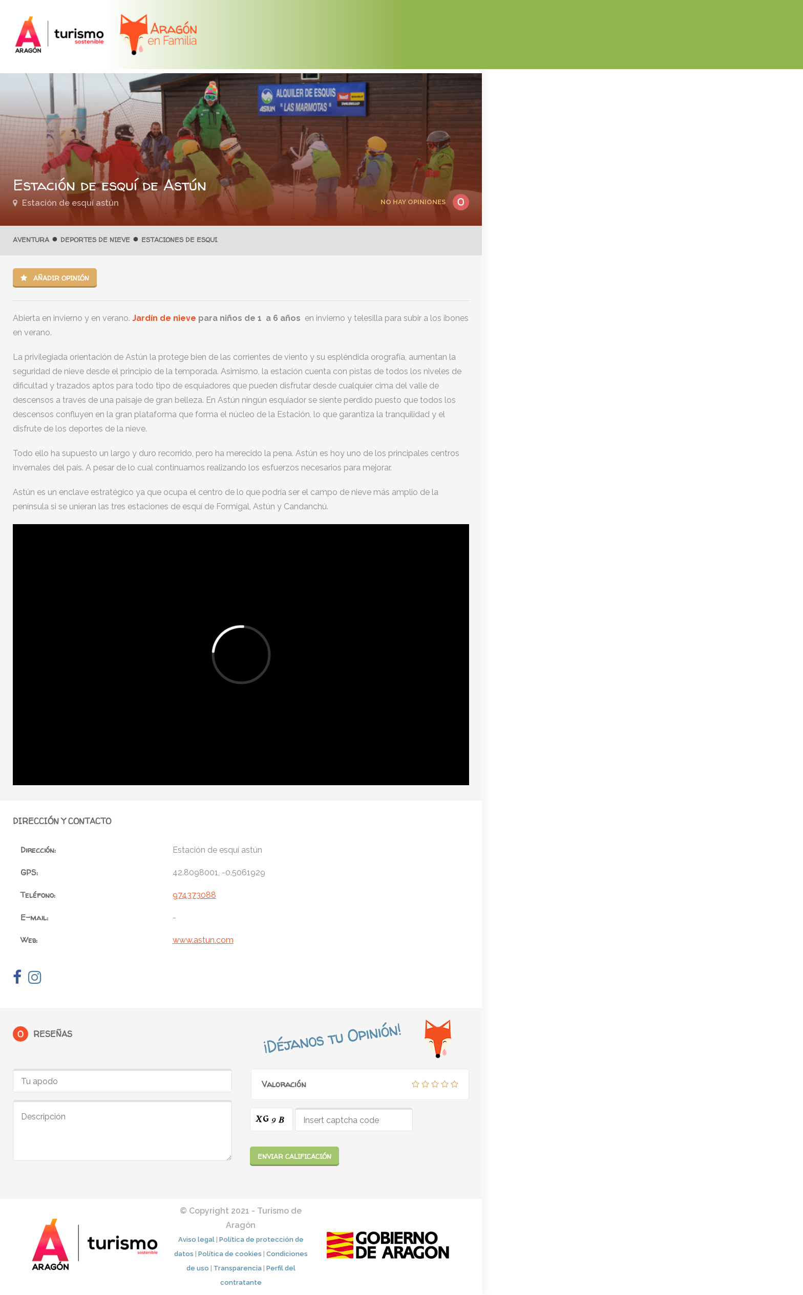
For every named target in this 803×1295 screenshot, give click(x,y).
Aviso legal (196, 1239)
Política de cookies (230, 1254)
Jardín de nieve (164, 318)
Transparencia (238, 1268)
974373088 (194, 895)
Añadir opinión (54, 278)
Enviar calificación (294, 1156)
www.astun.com (203, 940)
